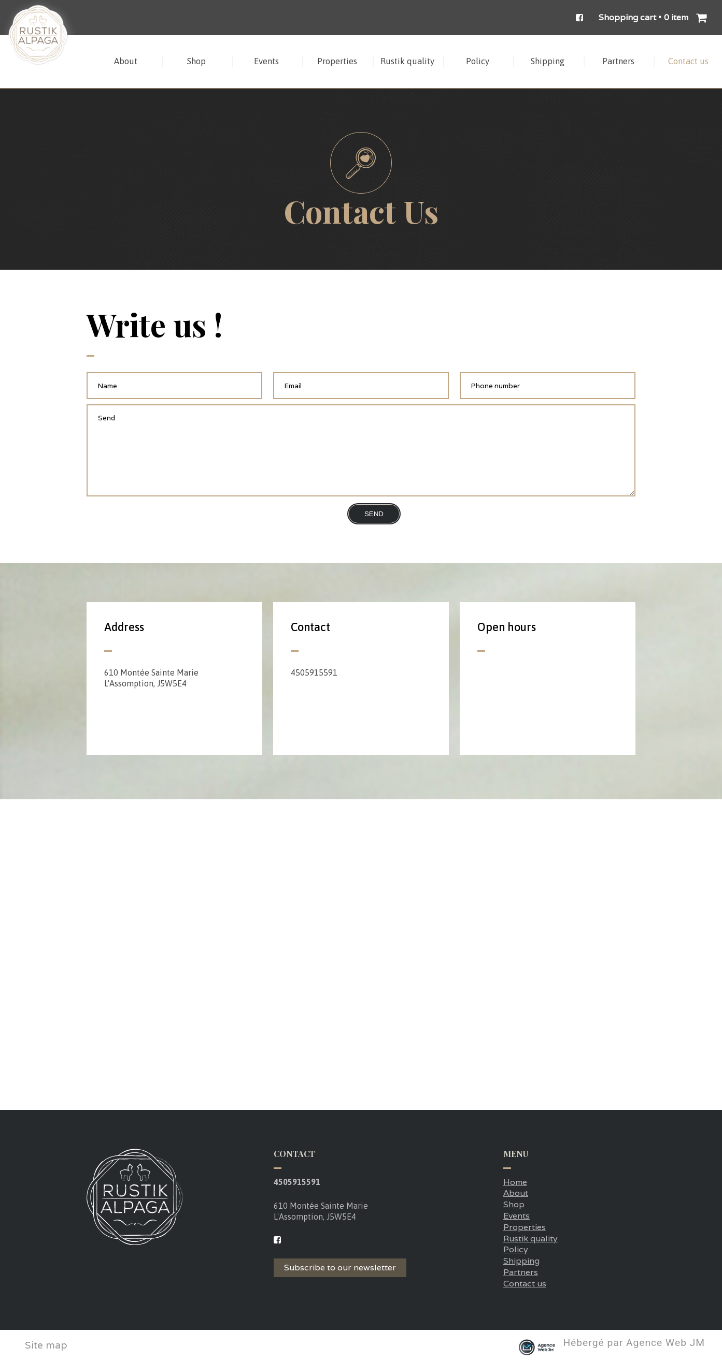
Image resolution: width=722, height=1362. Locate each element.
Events (516, 1215)
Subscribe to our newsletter (340, 1267)
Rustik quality (530, 1238)
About (515, 1193)
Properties (524, 1227)
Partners (520, 1272)
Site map (46, 1345)
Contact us (524, 1283)
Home (515, 1182)
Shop (514, 1204)
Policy (515, 1249)
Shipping (521, 1260)
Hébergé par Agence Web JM (634, 1343)
